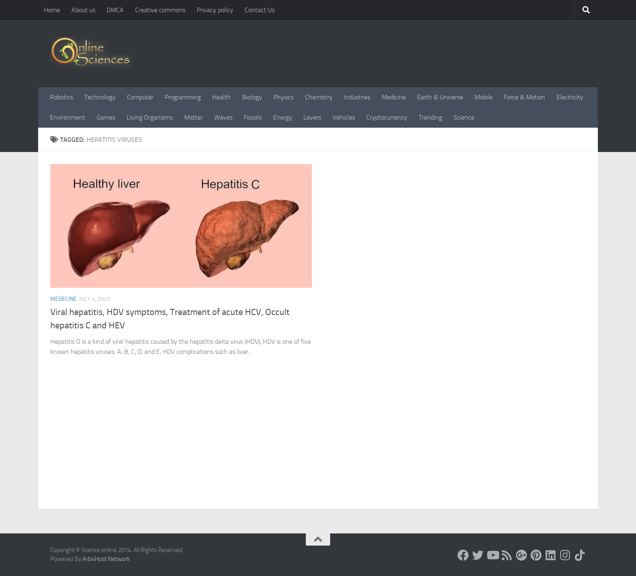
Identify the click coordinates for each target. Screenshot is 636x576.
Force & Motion (524, 97)
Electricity (569, 97)
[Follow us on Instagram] (565, 555)
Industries (357, 97)
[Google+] (521, 555)
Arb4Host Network (106, 559)
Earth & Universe (440, 97)
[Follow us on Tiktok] (580, 555)
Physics (283, 97)
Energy (282, 117)
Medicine (394, 97)
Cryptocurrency (386, 117)
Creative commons (160, 10)
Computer (140, 97)
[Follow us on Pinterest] (536, 555)
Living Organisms (150, 117)
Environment (67, 117)
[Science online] (463, 555)
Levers (312, 117)
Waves (223, 117)
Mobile (483, 97)
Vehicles (344, 117)
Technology (100, 97)
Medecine (63, 298)
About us (83, 10)
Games (106, 117)
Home (52, 10)
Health (221, 97)
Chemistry (319, 97)
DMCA (115, 10)
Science (463, 117)
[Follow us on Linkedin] (550, 555)
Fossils (253, 117)
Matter (193, 117)
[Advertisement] (318, 448)
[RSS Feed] (507, 555)
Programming (183, 97)
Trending (430, 117)
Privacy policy (215, 10)
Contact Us (260, 10)
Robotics (61, 97)
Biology (252, 97)
